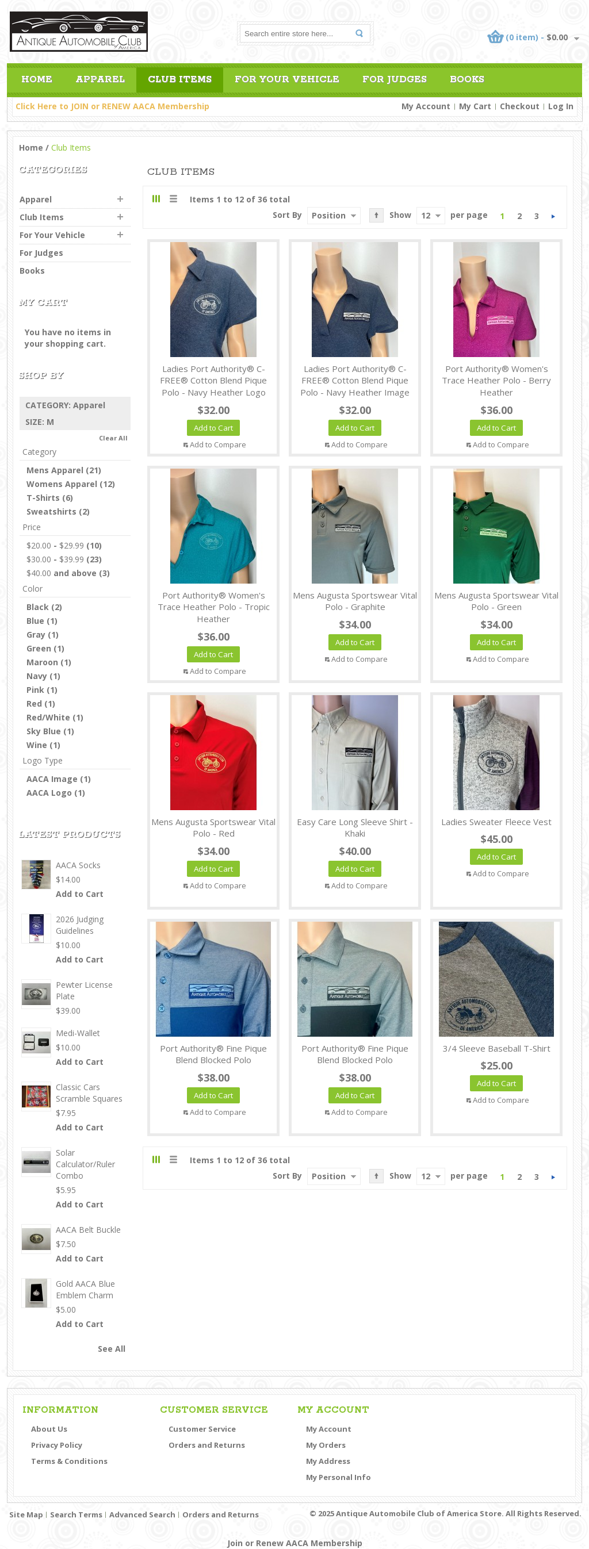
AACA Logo (49, 792)
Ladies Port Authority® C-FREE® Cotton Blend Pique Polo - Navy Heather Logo (213, 380)
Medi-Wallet (78, 1032)
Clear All (113, 438)
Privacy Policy (56, 1445)
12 (425, 215)
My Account (425, 106)
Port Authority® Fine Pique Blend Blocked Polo (213, 1054)
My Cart (475, 106)
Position (329, 215)
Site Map (26, 1514)
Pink (35, 689)
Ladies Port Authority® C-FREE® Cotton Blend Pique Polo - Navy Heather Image (355, 380)
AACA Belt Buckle (88, 1229)
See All (111, 1348)
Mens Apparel (54, 470)
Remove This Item (124, 405)
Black (37, 606)
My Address (328, 1461)
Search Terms (76, 1514)
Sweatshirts (51, 511)
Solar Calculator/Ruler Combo (85, 1164)
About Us (49, 1429)
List (173, 198)
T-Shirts (43, 497)
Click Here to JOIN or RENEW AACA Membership (112, 106)
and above (61, 573)
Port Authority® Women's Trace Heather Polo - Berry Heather (496, 380)
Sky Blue (43, 731)
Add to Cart (80, 893)
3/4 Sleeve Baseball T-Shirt (496, 1048)
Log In (560, 106)
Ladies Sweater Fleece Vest (496, 821)
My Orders (326, 1445)
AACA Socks (78, 865)
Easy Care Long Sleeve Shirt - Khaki (355, 827)
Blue (35, 620)
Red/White (48, 717)
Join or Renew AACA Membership (294, 1543)
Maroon (42, 662)
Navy (36, 675)
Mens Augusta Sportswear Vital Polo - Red (213, 827)
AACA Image (52, 778)
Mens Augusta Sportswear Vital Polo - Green (496, 601)
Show (400, 214)
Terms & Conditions (69, 1461)
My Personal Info (338, 1477)
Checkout (520, 106)
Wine (36, 744)
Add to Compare (218, 444)
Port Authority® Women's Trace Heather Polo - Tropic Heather (214, 607)
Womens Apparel (61, 483)
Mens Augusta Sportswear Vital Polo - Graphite (355, 601)
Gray (35, 634)
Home (31, 147)
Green (38, 648)
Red (34, 703)
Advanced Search (142, 1514)
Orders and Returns (207, 1445)
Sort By (287, 214)
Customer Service (202, 1429)
